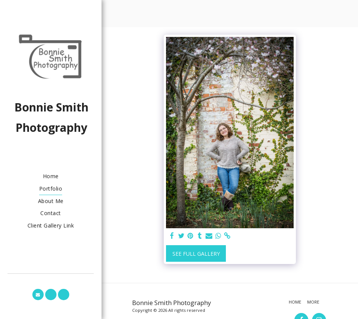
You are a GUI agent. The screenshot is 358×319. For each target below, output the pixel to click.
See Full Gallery (196, 253)
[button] (38, 294)
